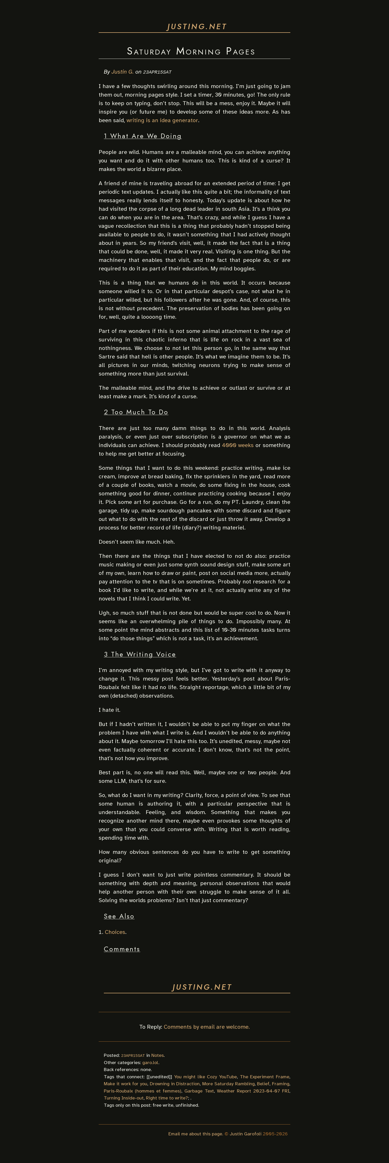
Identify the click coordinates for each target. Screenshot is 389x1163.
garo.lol (150, 1062)
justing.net (197, 26)
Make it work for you (125, 1084)
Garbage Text (199, 1091)
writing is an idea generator (162, 119)
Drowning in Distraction (175, 1084)
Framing (280, 1084)
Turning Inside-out (124, 1098)
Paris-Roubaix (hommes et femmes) (142, 1091)
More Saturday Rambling (228, 1084)
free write (163, 1105)
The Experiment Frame (264, 1076)
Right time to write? (167, 1098)
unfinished (187, 1105)
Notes (157, 1055)
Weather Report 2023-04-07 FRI (253, 1091)
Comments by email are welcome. (207, 1026)
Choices (115, 931)
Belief (263, 1084)
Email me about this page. (195, 1134)
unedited (159, 1076)
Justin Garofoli (245, 1134)
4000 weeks (238, 444)
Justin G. (123, 71)
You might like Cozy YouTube (205, 1076)
